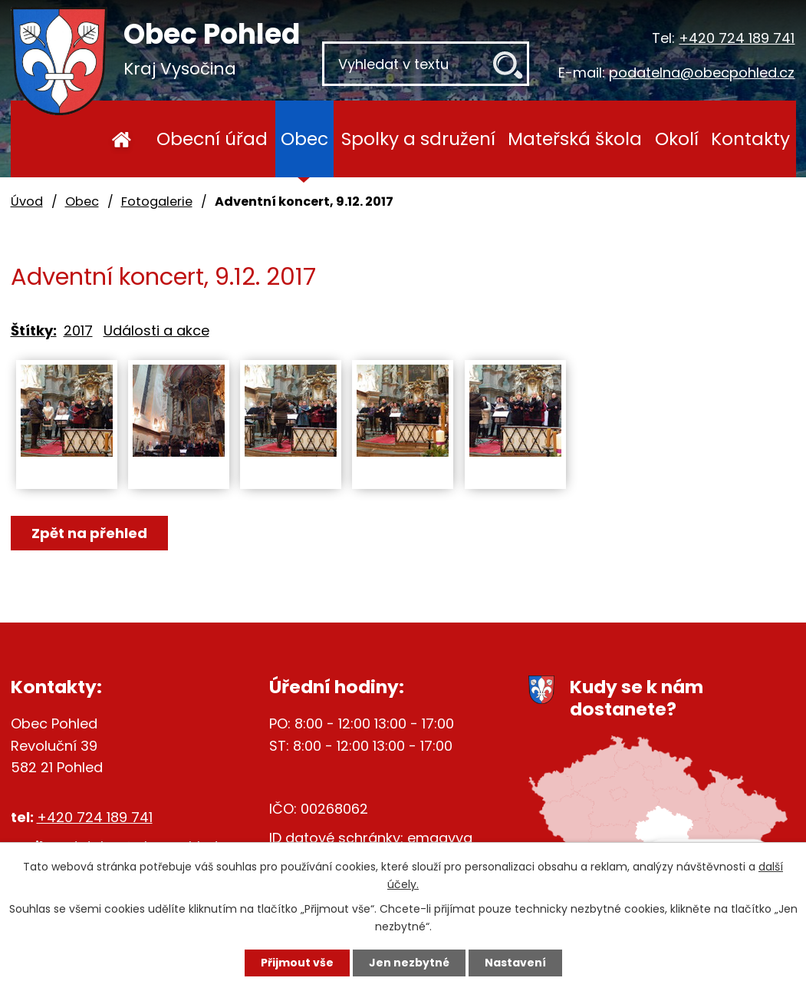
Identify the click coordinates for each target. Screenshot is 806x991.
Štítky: (34, 330)
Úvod (122, 139)
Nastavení (515, 962)
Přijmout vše (297, 962)
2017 (78, 330)
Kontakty (750, 138)
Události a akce (156, 330)
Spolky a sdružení (418, 138)
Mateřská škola (575, 138)
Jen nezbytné (409, 962)
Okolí (677, 138)
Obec (304, 138)
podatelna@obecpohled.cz (701, 72)
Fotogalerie (156, 201)
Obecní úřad (212, 138)
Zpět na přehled (89, 533)
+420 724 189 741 (736, 38)
